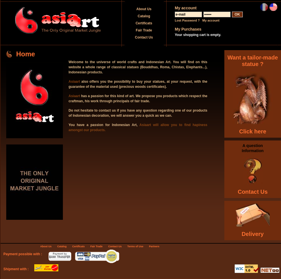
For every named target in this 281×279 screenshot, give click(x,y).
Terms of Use (135, 246)
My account (211, 20)
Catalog (144, 16)
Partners (154, 246)
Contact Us (144, 37)
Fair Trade (144, 30)
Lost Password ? (187, 20)
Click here (252, 131)
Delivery (253, 234)
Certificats (144, 23)
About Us (143, 9)
